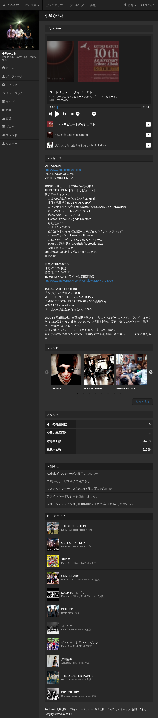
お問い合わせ (139, 709)
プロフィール (12, 76)
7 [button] (114, 393)
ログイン (148, 5)
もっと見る (142, 401)
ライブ (8, 101)
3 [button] (89, 393)
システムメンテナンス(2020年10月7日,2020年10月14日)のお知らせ (90, 504)
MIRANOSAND (99, 372)
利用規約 (61, 709)
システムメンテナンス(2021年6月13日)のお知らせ (79, 488)
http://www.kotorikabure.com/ (63, 169)
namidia (66, 372)
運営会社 (100, 709)
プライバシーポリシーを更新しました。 (73, 496)
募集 (94, 5)
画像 (7, 118)
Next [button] (151, 372)
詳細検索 (32, 5)
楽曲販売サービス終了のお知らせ (68, 481)
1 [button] (77, 393)
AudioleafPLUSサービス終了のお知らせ (72, 473)
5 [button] (102, 393)
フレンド (9, 135)
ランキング (76, 5)
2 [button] (83, 393)
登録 (130, 5)
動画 (7, 110)
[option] (66, 372)
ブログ (8, 126)
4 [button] (96, 393)
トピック (9, 84)
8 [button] (120, 393)
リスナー (9, 143)
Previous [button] (47, 372)
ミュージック (12, 93)
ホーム (8, 68)
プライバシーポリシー (80, 709)
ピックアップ (54, 5)
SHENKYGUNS (131, 372)
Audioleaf (11, 5)
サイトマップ (122, 709)
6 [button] (108, 393)
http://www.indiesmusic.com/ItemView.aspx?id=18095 (79, 280)
